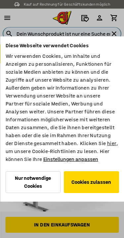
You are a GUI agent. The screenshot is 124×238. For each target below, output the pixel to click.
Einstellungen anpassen (70, 159)
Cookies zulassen (91, 182)
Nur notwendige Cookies (33, 182)
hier (111, 143)
